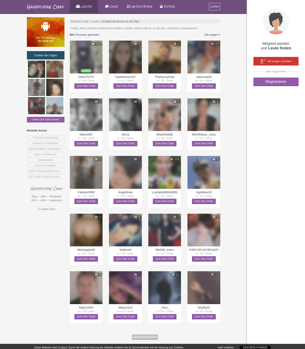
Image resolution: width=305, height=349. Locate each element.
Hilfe (43, 196)
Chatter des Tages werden (45, 119)
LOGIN (214, 6)
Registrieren (275, 81)
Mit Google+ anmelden (276, 61)
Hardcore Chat (79, 21)
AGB (43, 200)
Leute (95, 21)
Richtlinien (55, 196)
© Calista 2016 (46, 209)
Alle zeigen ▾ (212, 34)
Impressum (55, 200)
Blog (34, 196)
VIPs (34, 200)
